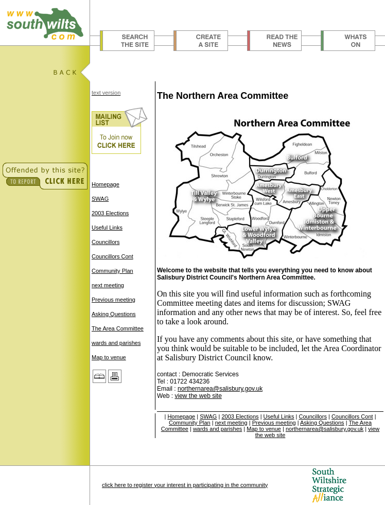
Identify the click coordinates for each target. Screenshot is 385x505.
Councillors (105, 242)
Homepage (105, 184)
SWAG (100, 199)
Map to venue (109, 357)
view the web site (197, 395)
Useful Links (107, 227)
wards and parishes (116, 343)
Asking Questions (114, 314)
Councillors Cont (112, 256)
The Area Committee (118, 328)
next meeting (108, 285)
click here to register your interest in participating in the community (185, 485)
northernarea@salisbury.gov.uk (220, 388)
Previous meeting (113, 300)
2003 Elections (110, 213)
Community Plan (112, 271)
